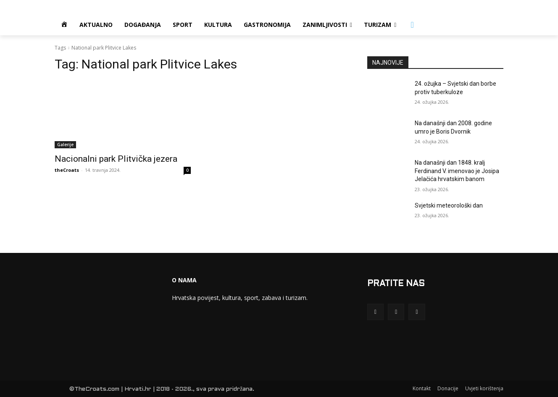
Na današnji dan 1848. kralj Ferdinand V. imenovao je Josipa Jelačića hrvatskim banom (457, 170)
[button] (412, 25)
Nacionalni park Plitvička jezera (116, 159)
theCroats (67, 170)
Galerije (65, 144)
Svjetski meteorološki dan (449, 205)
